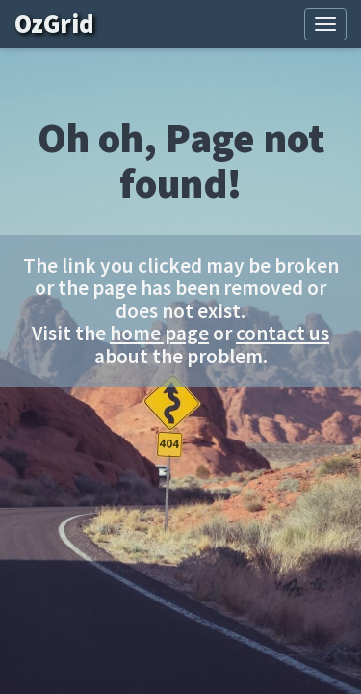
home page (159, 333)
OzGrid (67, 24)
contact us (282, 333)
